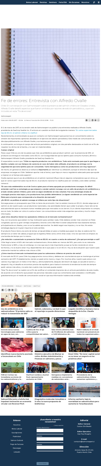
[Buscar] (94, 2)
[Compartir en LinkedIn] (92, 120)
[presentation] (51, 455)
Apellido (39, 444)
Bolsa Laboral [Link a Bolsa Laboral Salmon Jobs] (17, 428)
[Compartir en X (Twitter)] (89, 120)
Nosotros (85, 2)
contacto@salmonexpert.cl (84, 441)
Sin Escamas (74, 2)
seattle (36, 286)
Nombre (39, 436)
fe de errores (7, 286)
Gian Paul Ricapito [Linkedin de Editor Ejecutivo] (84, 434)
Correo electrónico (43, 427)
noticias (27, 286)
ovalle (18, 286)
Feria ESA (63, 2)
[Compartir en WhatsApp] (98, 120)
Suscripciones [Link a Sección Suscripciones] (17, 432)
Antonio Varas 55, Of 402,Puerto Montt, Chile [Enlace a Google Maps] (84, 451)
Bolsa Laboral (32, 2)
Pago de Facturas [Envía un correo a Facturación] (16, 444)
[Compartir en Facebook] (86, 120)
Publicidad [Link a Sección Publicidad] (17, 436)
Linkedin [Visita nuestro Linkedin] (17, 452)
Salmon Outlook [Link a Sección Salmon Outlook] (17, 440)
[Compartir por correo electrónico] (95, 120)
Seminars (53, 2)
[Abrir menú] (98, 2)
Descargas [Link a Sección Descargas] (17, 448)
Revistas (43, 2)
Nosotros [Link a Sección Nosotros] (16, 425)
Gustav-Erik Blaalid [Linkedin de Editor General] (84, 426)
